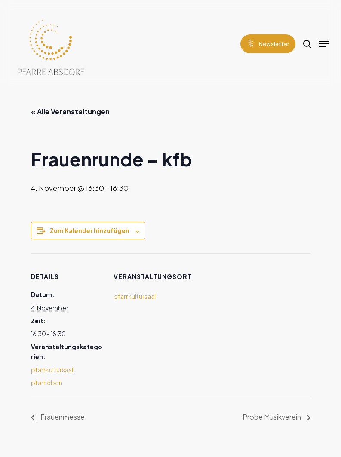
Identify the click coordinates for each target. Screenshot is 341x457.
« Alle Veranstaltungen (70, 111)
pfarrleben (46, 382)
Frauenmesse (62, 416)
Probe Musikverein (272, 416)
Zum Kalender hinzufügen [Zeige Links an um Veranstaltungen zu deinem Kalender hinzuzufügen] (89, 230)
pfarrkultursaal (52, 370)
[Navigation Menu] (324, 44)
